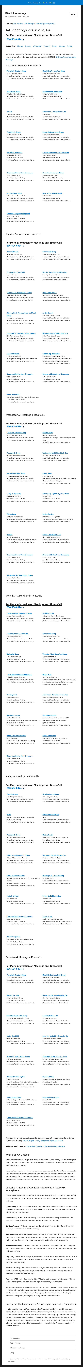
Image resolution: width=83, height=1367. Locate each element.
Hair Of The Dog (13, 995)
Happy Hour (47, 674)
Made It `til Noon (13, 896)
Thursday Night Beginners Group (19, 613)
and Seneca (59, 1141)
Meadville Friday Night (51, 814)
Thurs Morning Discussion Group (19, 674)
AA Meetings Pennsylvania (45, 24)
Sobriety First (12, 695)
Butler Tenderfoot (49, 735)
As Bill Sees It (48, 313)
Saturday (62, 46)
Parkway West (48, 432)
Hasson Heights (28, 1141)
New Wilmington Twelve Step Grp (55, 333)
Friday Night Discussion (52, 896)
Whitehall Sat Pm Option (16, 1077)
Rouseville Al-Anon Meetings (55, 1146)
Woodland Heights (47, 1141)
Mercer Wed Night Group (16, 473)
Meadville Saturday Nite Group (54, 975)
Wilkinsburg (11, 514)
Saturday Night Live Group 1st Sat (55, 1036)
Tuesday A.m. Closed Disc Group (19, 292)
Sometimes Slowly (50, 715)
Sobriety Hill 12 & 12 (50, 1016)
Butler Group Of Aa (14, 1097)
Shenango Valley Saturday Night (55, 1056)
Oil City (37, 1141)
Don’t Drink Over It (50, 292)
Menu (73, 14)
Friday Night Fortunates (16, 876)
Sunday (69, 46)
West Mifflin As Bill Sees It (52, 193)
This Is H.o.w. (48, 916)
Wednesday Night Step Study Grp (55, 453)
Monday (20, 46)
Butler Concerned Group (52, 534)
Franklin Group (12, 794)
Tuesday (28, 46)
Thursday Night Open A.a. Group (55, 654)
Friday (54, 46)
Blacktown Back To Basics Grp (54, 855)
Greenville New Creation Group (18, 1056)
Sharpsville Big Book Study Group (20, 575)
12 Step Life (65, 1359)
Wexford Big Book (13, 937)
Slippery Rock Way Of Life (52, 91)
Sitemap (40, 1359)
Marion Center (48, 835)
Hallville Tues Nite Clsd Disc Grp (55, 272)
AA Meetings (29, 24)
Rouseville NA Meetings (35, 1146)
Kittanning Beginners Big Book (18, 214)
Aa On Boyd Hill (13, 1036)
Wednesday (37, 46)
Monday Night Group (14, 193)
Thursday (47, 46)
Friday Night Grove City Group (18, 855)
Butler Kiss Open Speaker (16, 735)
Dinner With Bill (12, 252)
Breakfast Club (48, 1077)
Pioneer (10, 534)
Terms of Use (32, 1359)
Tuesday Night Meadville (16, 272)
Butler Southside (13, 394)
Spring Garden (48, 514)
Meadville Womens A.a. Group (54, 71)
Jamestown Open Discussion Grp (55, 695)
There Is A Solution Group (16, 71)
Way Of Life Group (14, 132)
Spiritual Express (13, 715)
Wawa (9, 814)
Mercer (9, 112)
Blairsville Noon (13, 654)
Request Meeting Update (52, 1359)
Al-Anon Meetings (17, 1348)
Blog (12, 1353)
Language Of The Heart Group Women (21, 333)
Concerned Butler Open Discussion (56, 152)
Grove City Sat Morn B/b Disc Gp (55, 995)
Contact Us (11, 1361)
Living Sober (47, 473)
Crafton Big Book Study (51, 354)
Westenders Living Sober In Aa (54, 112)
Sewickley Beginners (14, 152)
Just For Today (48, 613)
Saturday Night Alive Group (17, 1016)
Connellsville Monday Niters (53, 173)
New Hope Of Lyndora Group (53, 876)
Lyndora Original (13, 354)
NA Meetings (15, 1343)
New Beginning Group (51, 794)
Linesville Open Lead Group (53, 132)
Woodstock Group (13, 91)
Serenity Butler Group (51, 1097)
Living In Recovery (14, 494)
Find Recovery (15, 13)
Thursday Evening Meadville (17, 634)
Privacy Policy (22, 1359)
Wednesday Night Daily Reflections (56, 494)
